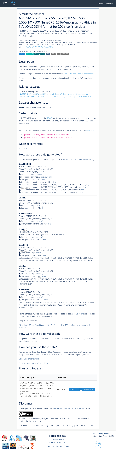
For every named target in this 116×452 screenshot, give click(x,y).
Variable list (23, 148)
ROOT (49, 118)
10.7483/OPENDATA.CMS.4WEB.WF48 (37, 47)
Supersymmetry (39, 54)
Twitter (59, 446)
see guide (90, 130)
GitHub (51, 446)
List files (73, 389)
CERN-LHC (65, 54)
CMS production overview (77, 159)
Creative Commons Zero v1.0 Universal (68, 408)
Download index (86, 389)
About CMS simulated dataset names (79, 73)
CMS (48, 54)
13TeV (54, 54)
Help (65, 442)
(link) (50, 177)
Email (66, 446)
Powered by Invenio (101, 433)
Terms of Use (58, 439)
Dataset (22, 54)
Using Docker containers (29, 359)
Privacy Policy (55, 442)
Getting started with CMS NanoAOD (33, 363)
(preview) (39, 174)
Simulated (30, 54)
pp (59, 54)
